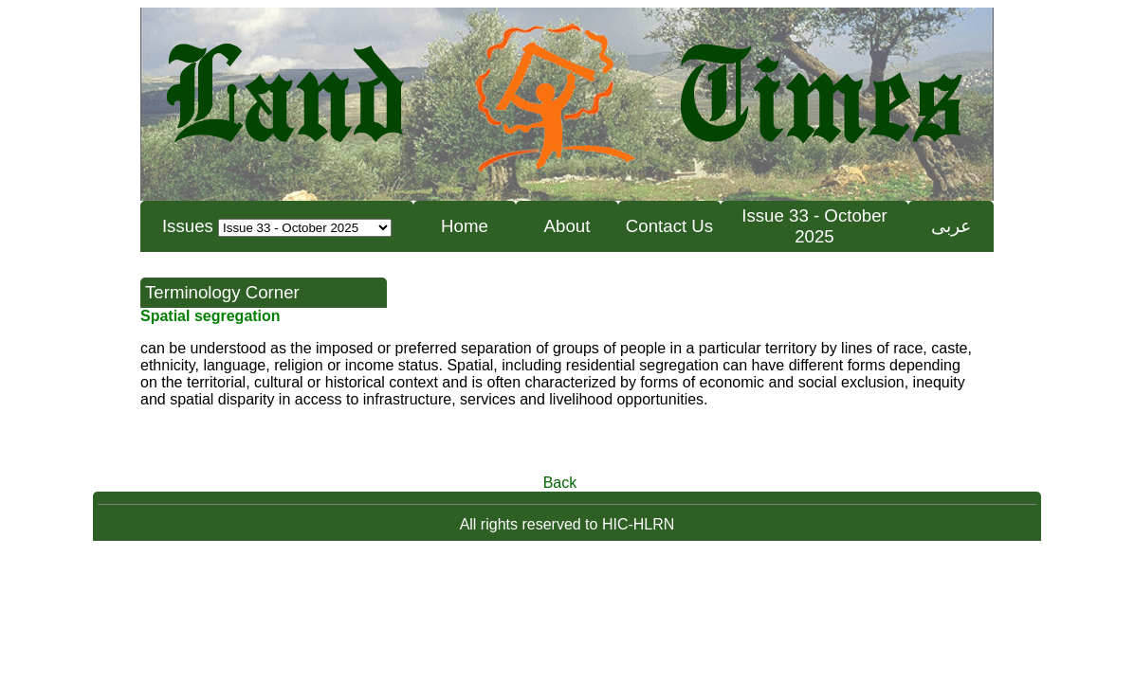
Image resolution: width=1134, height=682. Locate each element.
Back (560, 483)
